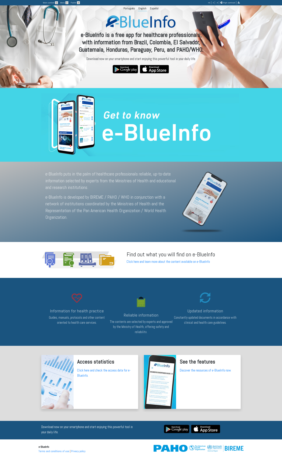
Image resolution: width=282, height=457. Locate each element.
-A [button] (217, 2)
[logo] (141, 43)
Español (154, 8)
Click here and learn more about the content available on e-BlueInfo (168, 261)
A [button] (213, 2)
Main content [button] (50, 2)
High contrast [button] (227, 2)
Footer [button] (75, 2)
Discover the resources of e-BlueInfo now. (205, 370)
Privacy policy (78, 451)
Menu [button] (64, 2)
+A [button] (209, 2)
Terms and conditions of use (53, 451)
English (142, 8)
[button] (239, 2)
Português (129, 8)
